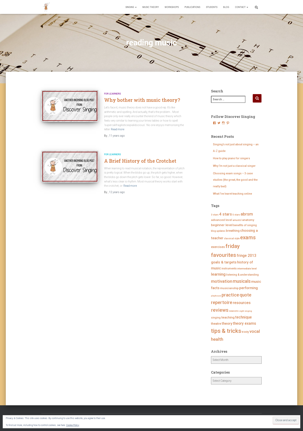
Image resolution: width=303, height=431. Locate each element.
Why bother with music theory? (142, 100)
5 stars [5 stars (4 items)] (236, 214)
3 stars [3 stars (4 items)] (215, 214)
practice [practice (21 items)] (230, 295)
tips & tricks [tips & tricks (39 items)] (226, 331)
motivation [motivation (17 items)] (221, 281)
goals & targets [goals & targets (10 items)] (224, 262)
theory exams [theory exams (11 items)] (244, 323)
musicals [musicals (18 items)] (242, 281)
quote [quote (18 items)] (245, 295)
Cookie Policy (72, 425)
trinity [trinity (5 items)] (245, 331)
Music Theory (150, 7)
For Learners (112, 93)
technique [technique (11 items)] (243, 317)
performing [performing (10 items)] (248, 288)
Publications (192, 7)
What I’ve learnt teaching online (232, 193)
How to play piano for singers (231, 158)
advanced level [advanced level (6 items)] (221, 220)
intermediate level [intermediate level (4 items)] (247, 268)
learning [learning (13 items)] (218, 274)
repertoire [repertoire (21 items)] (221, 302)
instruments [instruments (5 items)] (229, 268)
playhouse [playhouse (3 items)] (216, 296)
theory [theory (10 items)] (227, 323)
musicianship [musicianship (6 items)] (229, 288)
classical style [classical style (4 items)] (232, 238)
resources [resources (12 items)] (242, 302)
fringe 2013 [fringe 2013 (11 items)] (246, 255)
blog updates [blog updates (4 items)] (218, 230)
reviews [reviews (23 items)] (219, 310)
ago (117, 135)
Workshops (172, 7)
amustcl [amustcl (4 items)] (237, 220)
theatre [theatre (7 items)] (216, 323)
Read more (117, 129)
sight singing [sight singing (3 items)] (245, 311)
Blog (226, 7)
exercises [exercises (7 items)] (218, 247)
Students (211, 7)
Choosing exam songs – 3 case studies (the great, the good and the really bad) (235, 180)
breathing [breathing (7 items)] (233, 231)
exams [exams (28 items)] (248, 237)
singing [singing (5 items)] (216, 317)
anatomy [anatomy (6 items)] (248, 220)
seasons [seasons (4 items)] (234, 310)
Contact (241, 7)
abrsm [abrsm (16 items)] (247, 213)
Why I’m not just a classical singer (234, 165)
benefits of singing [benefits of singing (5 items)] (245, 225)
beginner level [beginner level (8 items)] (222, 225)
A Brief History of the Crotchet (140, 161)
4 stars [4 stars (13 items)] (225, 214)
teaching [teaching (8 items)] (228, 317)
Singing (131, 7)
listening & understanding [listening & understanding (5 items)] (242, 274)
